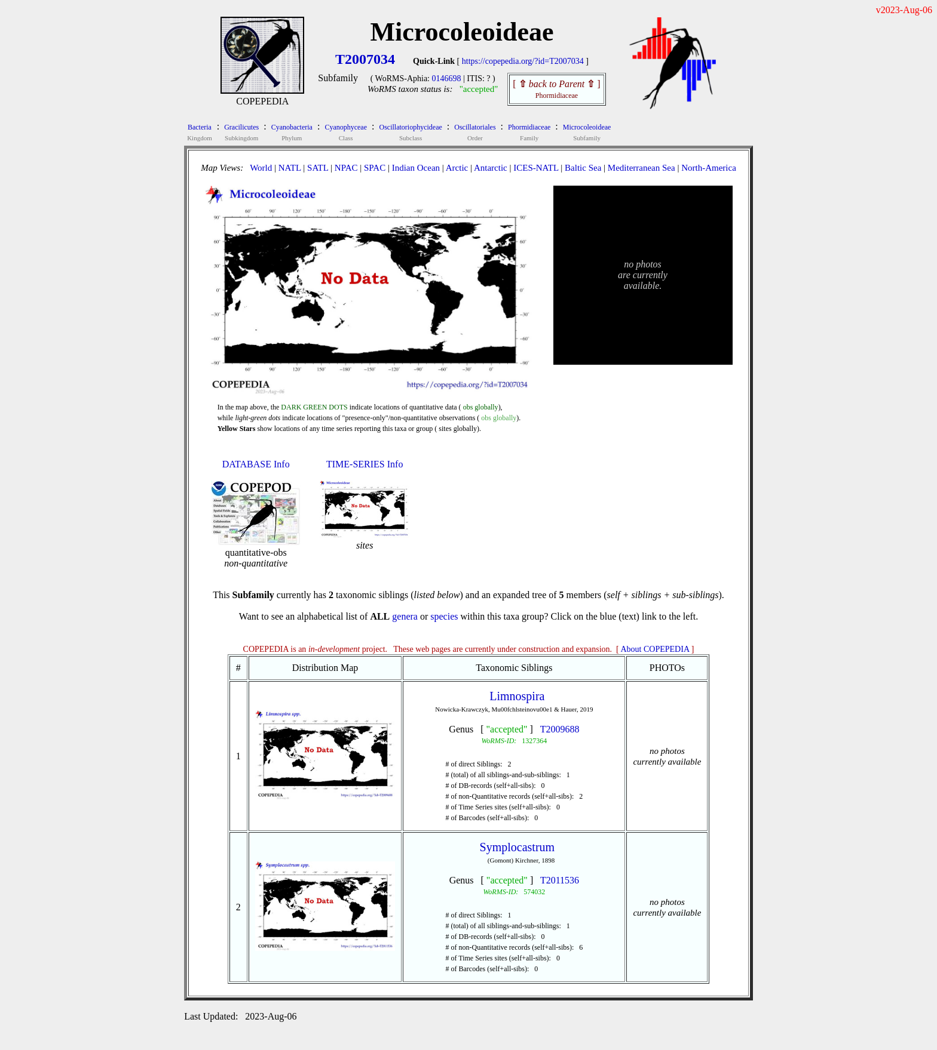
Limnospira (516, 696)
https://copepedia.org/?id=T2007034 (523, 61)
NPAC (346, 168)
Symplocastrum (517, 847)
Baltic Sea (583, 168)
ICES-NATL (535, 168)
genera (405, 616)
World (261, 168)
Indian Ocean (416, 168)
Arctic (457, 168)
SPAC (374, 168)
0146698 (446, 78)
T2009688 (560, 729)
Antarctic (490, 168)
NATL (289, 168)
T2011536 (559, 880)
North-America (708, 168)
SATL (317, 168)
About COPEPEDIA (655, 649)
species (444, 616)
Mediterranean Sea (641, 168)
